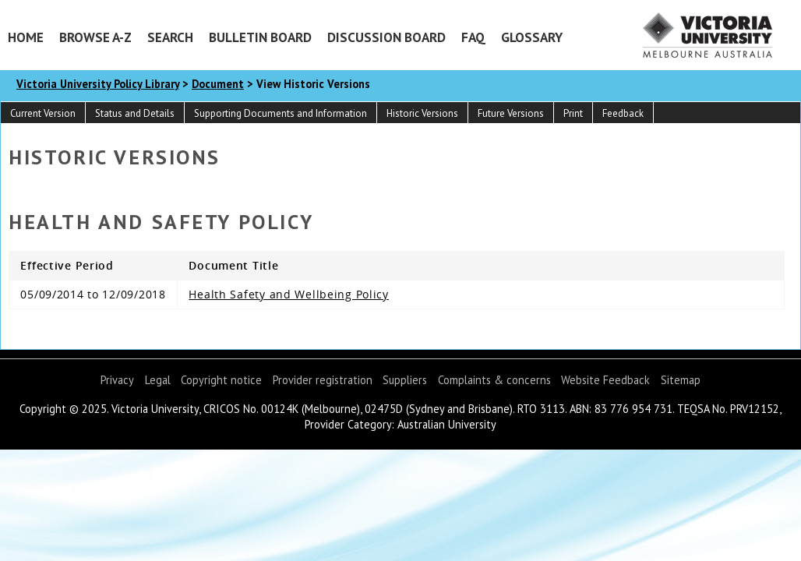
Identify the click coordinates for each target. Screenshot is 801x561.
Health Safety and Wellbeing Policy (288, 294)
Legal (158, 379)
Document (218, 83)
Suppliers (405, 379)
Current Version (43, 113)
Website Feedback (605, 379)
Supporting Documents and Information (280, 113)
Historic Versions (422, 113)
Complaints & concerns (494, 379)
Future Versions (511, 113)
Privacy (117, 379)
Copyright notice (221, 379)
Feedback (623, 113)
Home (26, 37)
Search (170, 37)
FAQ (473, 37)
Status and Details (135, 113)
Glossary (532, 37)
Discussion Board (386, 37)
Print (573, 113)
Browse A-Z (95, 37)
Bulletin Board (260, 37)
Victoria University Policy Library (97, 83)
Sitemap (680, 379)
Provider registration (322, 379)
